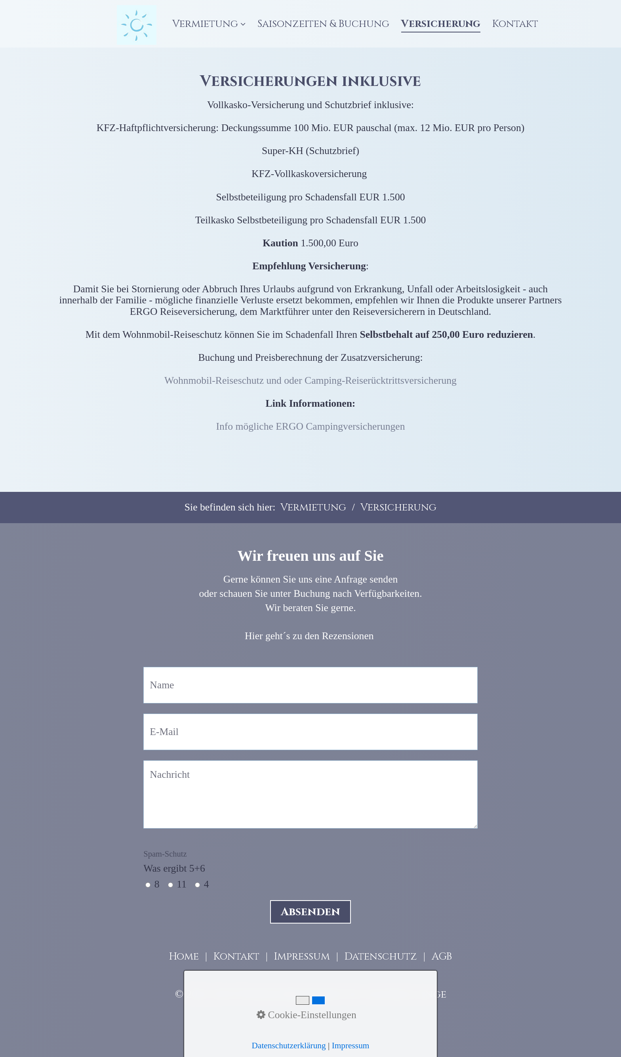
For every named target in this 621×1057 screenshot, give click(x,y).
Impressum (302, 957)
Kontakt (515, 24)
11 (182, 884)
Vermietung (209, 24)
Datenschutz (381, 957)
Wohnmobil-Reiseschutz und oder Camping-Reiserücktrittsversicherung (310, 380)
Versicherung (440, 24)
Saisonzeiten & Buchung (323, 24)
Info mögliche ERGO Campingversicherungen (310, 426)
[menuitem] (211, 24)
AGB (442, 957)
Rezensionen (348, 636)
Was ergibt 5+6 (174, 861)
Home (184, 957)
